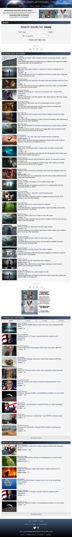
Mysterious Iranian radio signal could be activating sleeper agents (42, 58)
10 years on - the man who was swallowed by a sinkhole (38, 137)
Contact (48, 534)
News (26, 6)
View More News (36, 438)
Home (21, 6)
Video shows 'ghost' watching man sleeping (34, 260)
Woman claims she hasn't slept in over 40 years (35, 215)
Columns (50, 6)
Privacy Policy (31, 534)
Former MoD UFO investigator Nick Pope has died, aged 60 (39, 347)
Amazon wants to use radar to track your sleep (35, 238)
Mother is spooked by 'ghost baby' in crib (33, 272)
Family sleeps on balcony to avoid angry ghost (35, 227)
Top (29, 521)
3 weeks (44, 320)
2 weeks (28, 320)
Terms (22, 534)
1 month (61, 320)
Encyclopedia (43, 524)
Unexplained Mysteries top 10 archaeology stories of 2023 (39, 103)
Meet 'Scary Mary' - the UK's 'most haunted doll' (35, 193)
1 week (10, 320)
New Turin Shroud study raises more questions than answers (40, 370)
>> (41, 49)
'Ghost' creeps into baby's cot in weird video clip (36, 182)
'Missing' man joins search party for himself (34, 204)
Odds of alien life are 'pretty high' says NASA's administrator (40, 416)
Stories (44, 6)
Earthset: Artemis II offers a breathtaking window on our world (41, 393)
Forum (32, 6)
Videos (37, 6)
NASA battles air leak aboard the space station (35, 249)
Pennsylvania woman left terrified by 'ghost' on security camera (41, 159)
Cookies (40, 534)
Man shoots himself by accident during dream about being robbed (42, 125)
